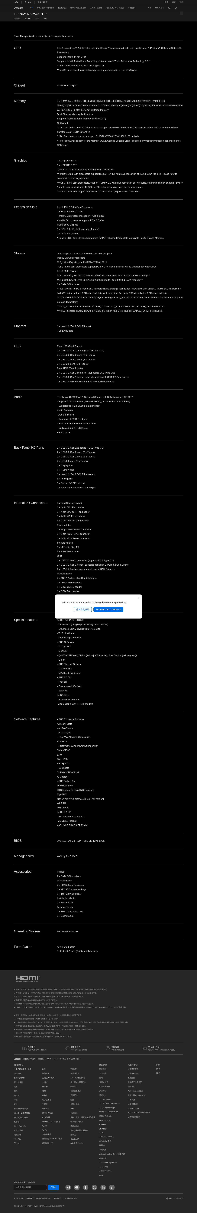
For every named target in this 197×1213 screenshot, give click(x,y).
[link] (18, 8)
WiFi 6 (44, 1130)
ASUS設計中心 (105, 1141)
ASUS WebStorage (107, 1108)
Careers (102, 1124)
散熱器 (45, 1095)
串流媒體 (74, 1113)
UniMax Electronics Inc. (108, 1112)
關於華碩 (102, 1069)
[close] (139, 598)
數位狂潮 (102, 1158)
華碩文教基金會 (105, 1116)
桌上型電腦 (18, 1130)
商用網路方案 (47, 1143)
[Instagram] (68, 1187)
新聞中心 (102, 1091)
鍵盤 (72, 1100)
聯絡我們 (131, 1086)
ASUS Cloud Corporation (109, 1104)
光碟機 (45, 1104)
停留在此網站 (82, 609)
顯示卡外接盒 (47, 1113)
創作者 (16, 1096)
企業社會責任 (104, 1086)
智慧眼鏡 (45, 1073)
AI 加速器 (46, 1117)
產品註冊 (131, 1078)
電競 (16, 1104)
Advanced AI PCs (106, 1137)
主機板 (45, 1082)
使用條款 (57, 1198)
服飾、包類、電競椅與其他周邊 (82, 1117)
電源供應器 (46, 1100)
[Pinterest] (112, 1187)
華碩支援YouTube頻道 (136, 1095)
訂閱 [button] (53, 1187)
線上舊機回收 (133, 1104)
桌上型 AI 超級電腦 (78, 1082)
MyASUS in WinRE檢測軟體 (139, 1112)
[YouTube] (77, 1187)
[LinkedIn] (103, 1187)
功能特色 (17, 19)
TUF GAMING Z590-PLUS (30, 14)
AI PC (101, 1133)
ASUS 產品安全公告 (136, 1091)
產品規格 (28, 19)
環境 (166, 2)
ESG (158, 1069)
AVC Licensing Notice (108, 1163)
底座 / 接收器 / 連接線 (79, 1130)
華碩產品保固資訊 (135, 1082)
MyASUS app (133, 1108)
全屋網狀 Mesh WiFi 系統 (52, 1139)
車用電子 (102, 1150)
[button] (174, 2)
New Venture (104, 1120)
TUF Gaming (51, 1059)
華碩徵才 (102, 1095)
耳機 (72, 1108)
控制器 (73, 1135)
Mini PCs (17, 1139)
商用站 (102, 1145)
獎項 (101, 1078)
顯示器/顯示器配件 (21, 1118)
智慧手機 (17, 1073)
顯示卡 (45, 1087)
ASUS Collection (77, 1143)
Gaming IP (74, 1139)
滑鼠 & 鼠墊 (74, 1104)
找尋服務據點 (133, 1073)
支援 (45, 19)
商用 (16, 1091)
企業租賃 (131, 1100)
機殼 (44, 1091)
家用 (16, 1087)
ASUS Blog (103, 1167)
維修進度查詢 (133, 1069)
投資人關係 (103, 1082)
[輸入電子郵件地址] (30, 1187)
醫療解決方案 (19, 1078)
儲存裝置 (45, 1108)
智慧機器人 (74, 1073)
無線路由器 (46, 1134)
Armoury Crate (105, 1171)
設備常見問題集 (134, 1117)
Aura (101, 1175)
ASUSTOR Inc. (105, 1099)
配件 (44, 1069)
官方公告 (102, 1073)
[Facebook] (85, 1187)
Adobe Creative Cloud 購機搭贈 (112, 1154)
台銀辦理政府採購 (21, 1109)
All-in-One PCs (20, 1126)
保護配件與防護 (76, 1122)
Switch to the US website (108, 609)
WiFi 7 (44, 1126)
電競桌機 (17, 1135)
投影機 (16, 1122)
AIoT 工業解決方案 (77, 1078)
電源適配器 (74, 1126)
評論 (37, 19)
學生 (16, 1100)
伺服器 (73, 1086)
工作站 (16, 1143)
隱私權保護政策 (71, 1198)
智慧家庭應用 (75, 1091)
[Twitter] (94, 1187)
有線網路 (74, 1069)
